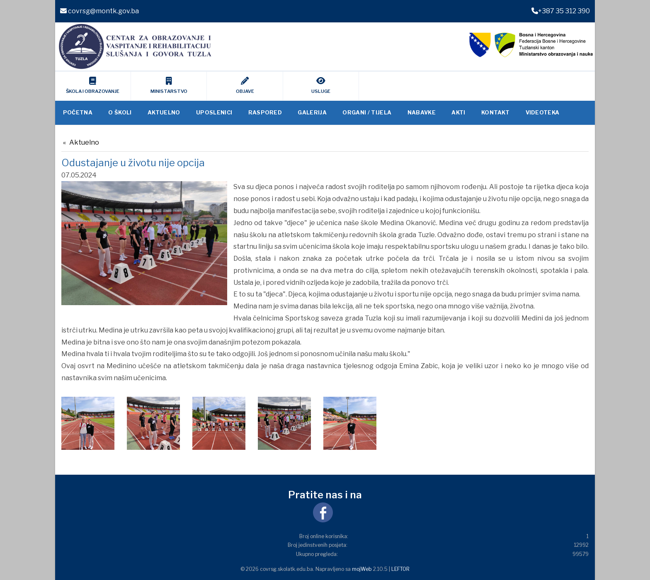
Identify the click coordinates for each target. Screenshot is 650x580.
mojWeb (362, 569)
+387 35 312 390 (560, 11)
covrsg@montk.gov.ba (99, 11)
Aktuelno (84, 142)
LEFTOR (400, 569)
